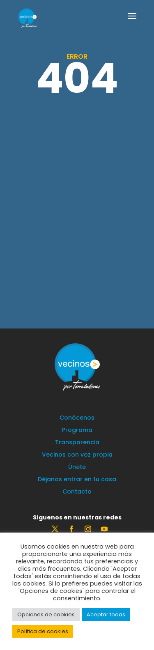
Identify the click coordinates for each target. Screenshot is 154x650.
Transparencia (77, 442)
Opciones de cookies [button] (46, 614)
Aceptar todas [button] (106, 614)
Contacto (77, 492)
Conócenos (77, 418)
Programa (77, 430)
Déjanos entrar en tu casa (77, 479)
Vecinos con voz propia (77, 455)
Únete (77, 467)
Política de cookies (42, 631)
